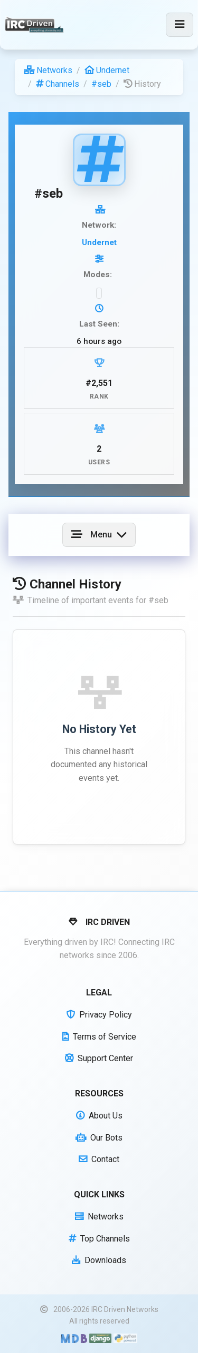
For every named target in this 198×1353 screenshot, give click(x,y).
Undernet (106, 70)
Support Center (99, 1058)
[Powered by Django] (100, 1338)
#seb (101, 84)
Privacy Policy (99, 1015)
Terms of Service (99, 1037)
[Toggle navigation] (179, 25)
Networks (48, 70)
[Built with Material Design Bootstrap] (74, 1338)
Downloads (99, 1260)
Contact (99, 1159)
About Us (99, 1116)
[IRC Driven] (36, 25)
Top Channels (99, 1239)
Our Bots (99, 1138)
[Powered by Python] (125, 1338)
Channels (57, 84)
